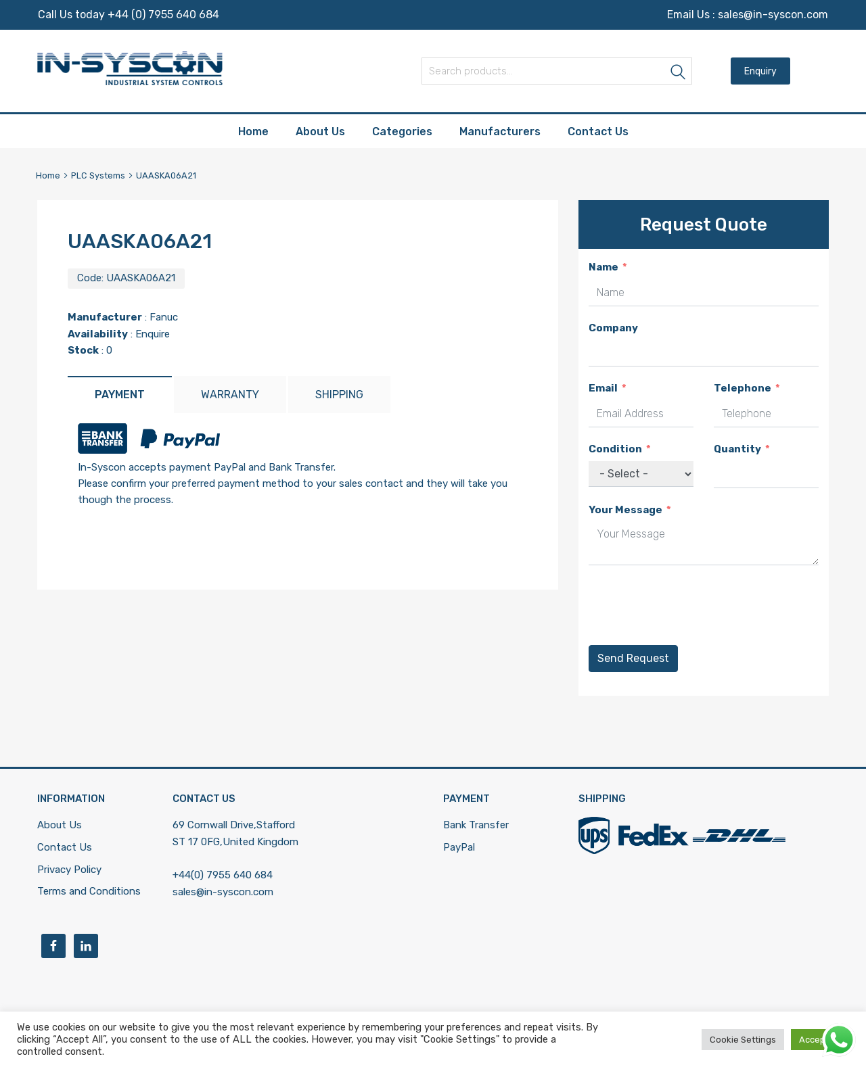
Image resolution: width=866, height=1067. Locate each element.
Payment (120, 394)
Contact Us (598, 131)
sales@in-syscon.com (773, 14)
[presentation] (691, 605)
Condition (615, 449)
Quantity (737, 449)
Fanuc (164, 317)
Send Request (633, 658)
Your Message (625, 510)
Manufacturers (500, 131)
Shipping (339, 394)
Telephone (742, 388)
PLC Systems (98, 175)
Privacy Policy (69, 869)
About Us (320, 131)
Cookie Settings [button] (743, 1040)
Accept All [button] (820, 1040)
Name (603, 267)
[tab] (120, 394)
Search (678, 73)
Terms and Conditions (89, 891)
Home (253, 131)
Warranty (230, 394)
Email (603, 388)
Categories (402, 131)
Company (613, 328)
